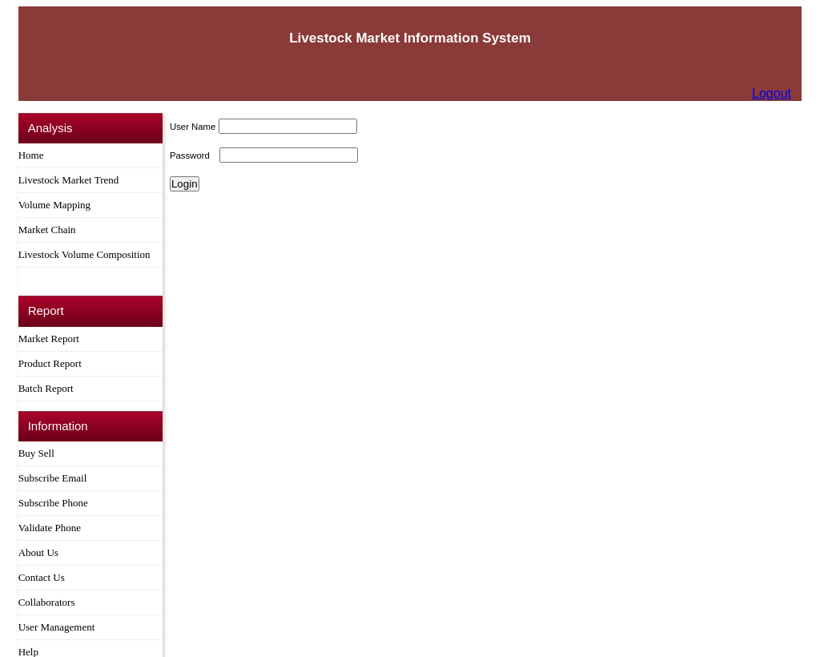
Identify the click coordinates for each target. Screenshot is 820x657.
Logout (771, 93)
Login (184, 184)
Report (46, 309)
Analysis (50, 128)
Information (58, 424)
